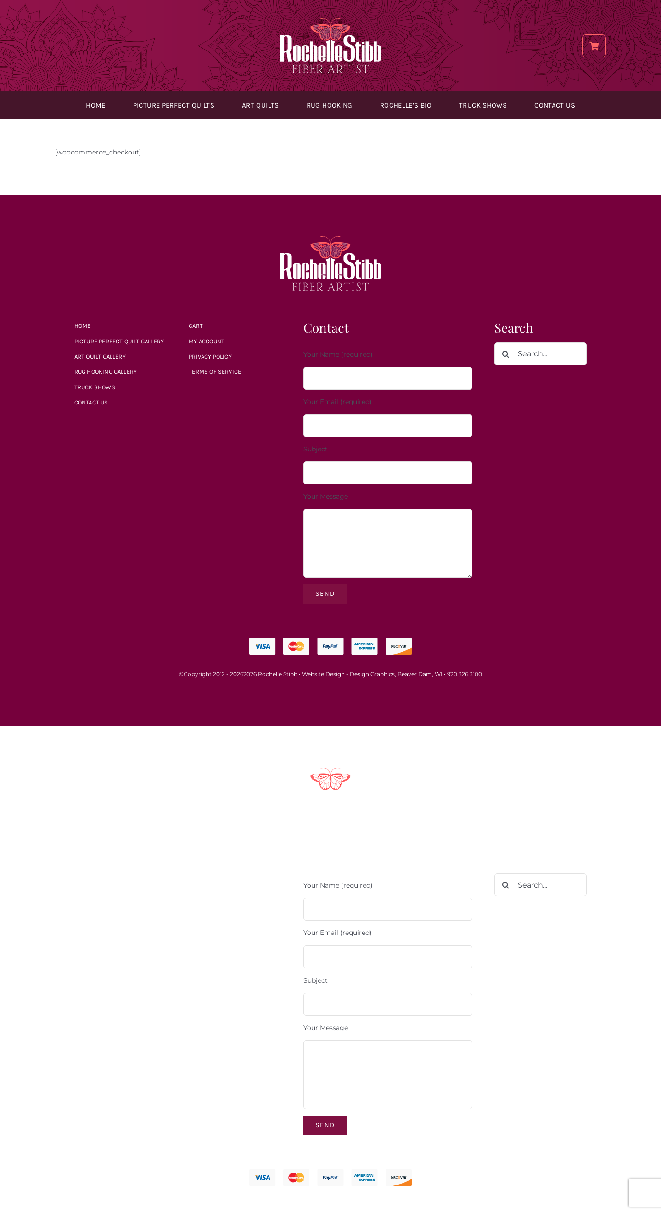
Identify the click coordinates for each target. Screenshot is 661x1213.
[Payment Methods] (330, 771)
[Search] (505, 353)
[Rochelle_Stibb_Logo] (330, 21)
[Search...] (540, 353)
